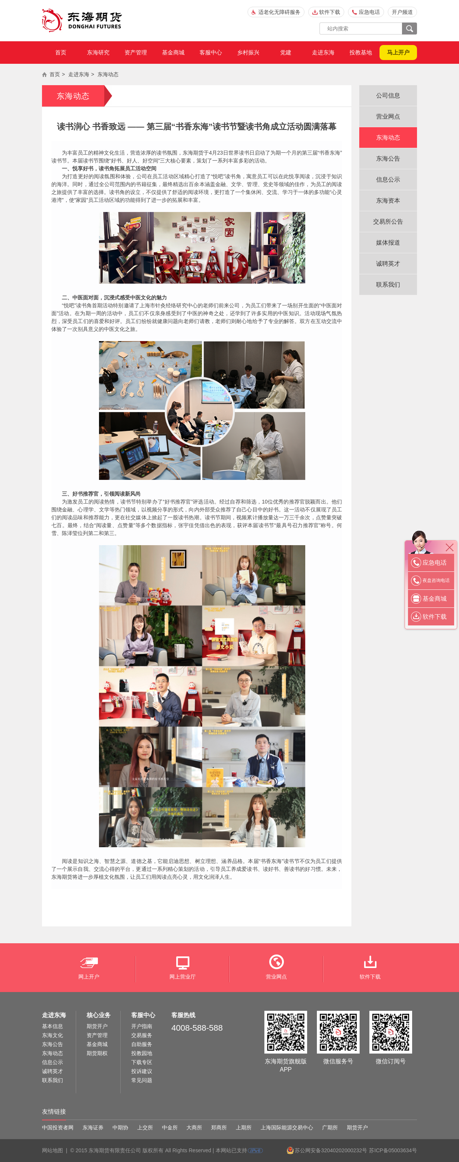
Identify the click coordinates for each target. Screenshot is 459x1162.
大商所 (194, 1127)
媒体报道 (388, 242)
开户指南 (141, 1026)
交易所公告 (388, 221)
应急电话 (369, 12)
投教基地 (361, 52)
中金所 (170, 1127)
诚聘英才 (388, 263)
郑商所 (219, 1127)
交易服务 (141, 1035)
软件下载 (329, 12)
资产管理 (135, 52)
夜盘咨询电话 (436, 580)
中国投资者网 (58, 1127)
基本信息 (52, 1026)
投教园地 (141, 1053)
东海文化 (52, 1035)
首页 (60, 52)
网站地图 (52, 1150)
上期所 (244, 1127)
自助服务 (141, 1044)
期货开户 (97, 1026)
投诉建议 (141, 1071)
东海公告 (388, 158)
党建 (285, 52)
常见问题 (141, 1080)
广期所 (330, 1127)
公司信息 (388, 95)
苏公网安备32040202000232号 (331, 1150)
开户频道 (402, 12)
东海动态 (108, 74)
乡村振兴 (248, 52)
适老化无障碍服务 (279, 12)
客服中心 (211, 52)
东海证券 (93, 1127)
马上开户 (398, 52)
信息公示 (388, 179)
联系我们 (388, 284)
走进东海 (323, 52)
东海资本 (388, 200)
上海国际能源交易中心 (287, 1127)
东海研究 (98, 52)
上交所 (145, 1127)
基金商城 (173, 52)
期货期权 (97, 1053)
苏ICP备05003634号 (393, 1150)
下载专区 (141, 1062)
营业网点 (388, 116)
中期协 (120, 1127)
